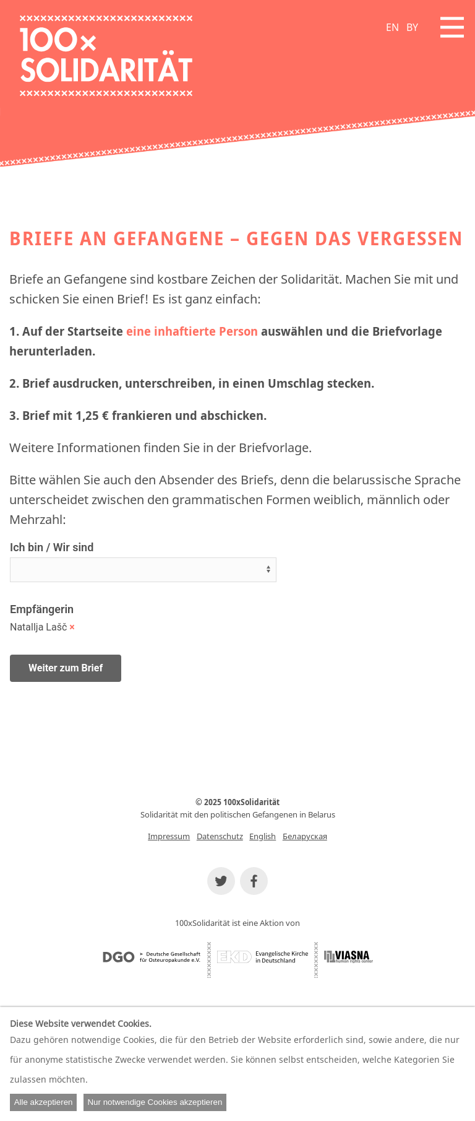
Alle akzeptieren (43, 1102)
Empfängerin (42, 609)
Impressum (169, 836)
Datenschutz (220, 836)
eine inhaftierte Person (192, 331)
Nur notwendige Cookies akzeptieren (154, 1102)
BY (412, 27)
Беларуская (305, 836)
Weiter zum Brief (65, 668)
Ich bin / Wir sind (51, 547)
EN (392, 27)
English (262, 836)
